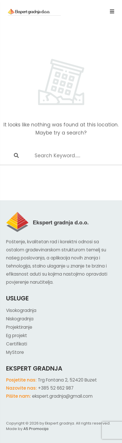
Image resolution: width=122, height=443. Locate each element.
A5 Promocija (35, 428)
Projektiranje (19, 327)
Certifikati (16, 344)
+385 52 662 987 (56, 388)
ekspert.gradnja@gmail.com (62, 396)
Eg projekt (16, 335)
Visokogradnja (21, 310)
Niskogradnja (19, 319)
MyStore (15, 352)
